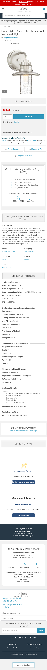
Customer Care (7, 618)
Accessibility (34, 648)
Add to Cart (28, 116)
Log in (3, 140)
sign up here (32, 140)
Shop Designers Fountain (11, 613)
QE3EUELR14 (30, 638)
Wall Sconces (29, 251)
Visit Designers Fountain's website (12, 606)
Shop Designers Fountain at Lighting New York (12, 600)
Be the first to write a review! (23, 482)
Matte (26, 259)
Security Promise (12, 648)
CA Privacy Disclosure (34, 644)
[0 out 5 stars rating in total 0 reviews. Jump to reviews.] (10, 43)
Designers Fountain (10, 38)
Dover (4, 259)
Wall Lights (6, 26)
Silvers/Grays (6, 267)
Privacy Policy (12, 644)
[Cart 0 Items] (44, 10)
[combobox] (23, 15)
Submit (41, 630)
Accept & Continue (23, 665)
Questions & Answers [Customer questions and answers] (23, 498)
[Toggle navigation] (3, 9)
